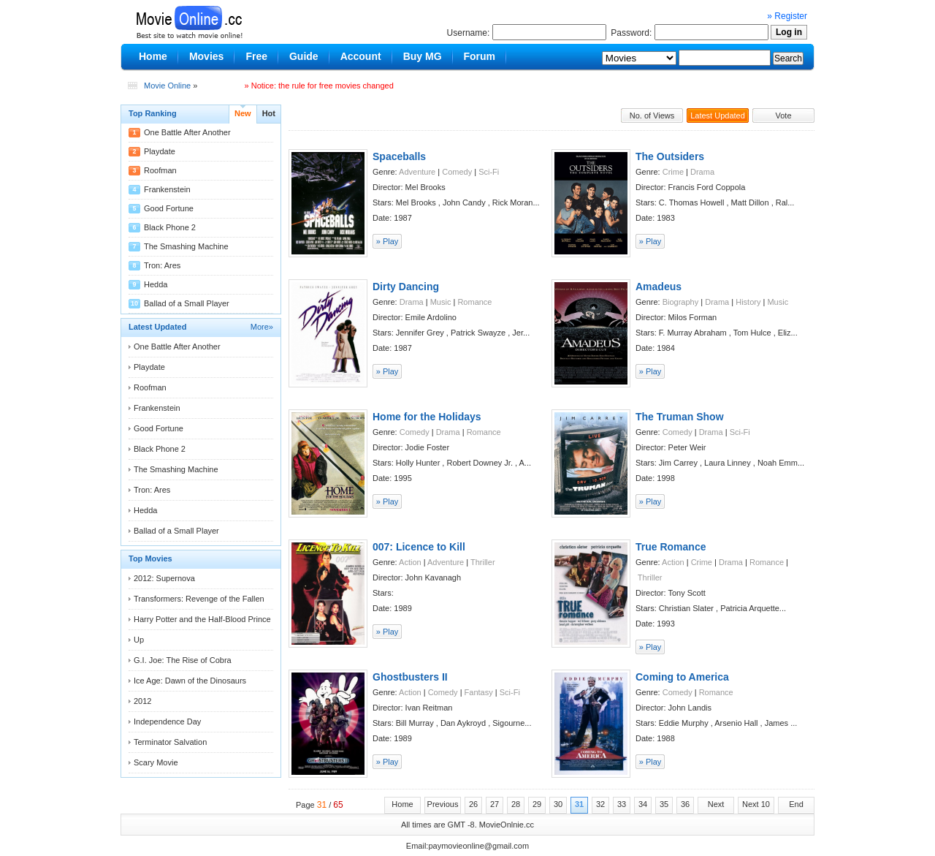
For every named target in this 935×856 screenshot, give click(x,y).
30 (558, 804)
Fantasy (479, 692)
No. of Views (652, 115)
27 (494, 804)
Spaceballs (399, 156)
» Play (387, 241)
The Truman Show (680, 417)
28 (515, 804)
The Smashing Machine (186, 246)
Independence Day (167, 721)
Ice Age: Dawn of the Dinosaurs (190, 680)
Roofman (160, 170)
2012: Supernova (164, 578)
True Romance (671, 547)
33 (621, 804)
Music (440, 302)
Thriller (482, 562)
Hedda (155, 284)
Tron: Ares (162, 265)
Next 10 (756, 804)
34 (642, 804)
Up (139, 639)
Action (410, 562)
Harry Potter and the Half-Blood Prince (202, 619)
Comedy (457, 171)
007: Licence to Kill (419, 547)
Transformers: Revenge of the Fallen (199, 598)
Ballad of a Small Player (186, 303)
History (748, 302)
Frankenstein (167, 189)
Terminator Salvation (170, 742)
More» (262, 326)
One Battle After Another (187, 132)
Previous (443, 804)
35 (664, 804)
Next (716, 804)
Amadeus (659, 286)
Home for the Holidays (427, 417)
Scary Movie (156, 762)
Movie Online (167, 85)
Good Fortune (169, 208)
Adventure (417, 171)
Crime (673, 171)
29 (537, 804)
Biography (681, 302)
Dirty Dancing (406, 286)
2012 (142, 701)
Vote (783, 115)
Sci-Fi (488, 171)
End (796, 804)
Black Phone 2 (170, 227)
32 (600, 804)
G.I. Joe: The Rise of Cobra (183, 660)
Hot (268, 113)
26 (473, 804)
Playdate (159, 151)
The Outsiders (670, 156)
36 (685, 804)
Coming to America (682, 677)
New (242, 113)
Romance (474, 302)
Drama (702, 171)
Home (402, 804)
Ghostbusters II (410, 677)
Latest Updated (717, 115)
